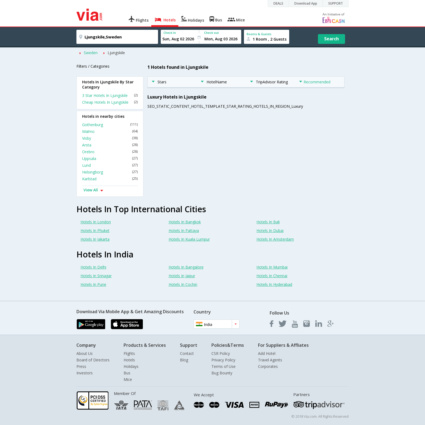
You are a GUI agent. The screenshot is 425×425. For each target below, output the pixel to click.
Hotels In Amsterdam (275, 239)
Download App (305, 3)
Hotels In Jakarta (95, 239)
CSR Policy (220, 353)
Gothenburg (110, 124)
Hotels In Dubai (270, 230)
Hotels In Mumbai (272, 267)
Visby (110, 138)
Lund (110, 165)
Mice (128, 379)
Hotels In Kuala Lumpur (189, 239)
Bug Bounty (221, 372)
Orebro (110, 151)
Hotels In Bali (268, 221)
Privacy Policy (223, 359)
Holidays (131, 366)
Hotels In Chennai (271, 275)
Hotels (129, 359)
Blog (184, 359)
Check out (211, 33)
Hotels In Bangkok (185, 221)
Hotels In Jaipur (182, 275)
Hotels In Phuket (95, 230)
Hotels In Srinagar (96, 275)
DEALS (278, 3)
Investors (84, 372)
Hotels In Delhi (93, 267)
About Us (84, 353)
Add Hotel (266, 353)
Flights (129, 353)
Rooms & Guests (259, 34)
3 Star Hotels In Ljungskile (110, 95)
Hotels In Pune (93, 284)
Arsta (110, 145)
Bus (127, 372)
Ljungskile (116, 52)
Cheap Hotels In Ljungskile (110, 102)
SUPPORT (335, 3)
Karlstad (110, 178)
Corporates (268, 366)
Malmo (110, 131)
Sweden (91, 52)
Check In (169, 33)
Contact (187, 353)
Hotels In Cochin (183, 284)
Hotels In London (96, 221)
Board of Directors (93, 359)
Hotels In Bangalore (186, 267)
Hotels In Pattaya (184, 230)
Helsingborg (110, 172)
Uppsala (110, 158)
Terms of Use (223, 366)
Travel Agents (270, 359)
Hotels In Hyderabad (274, 284)
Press (81, 366)
